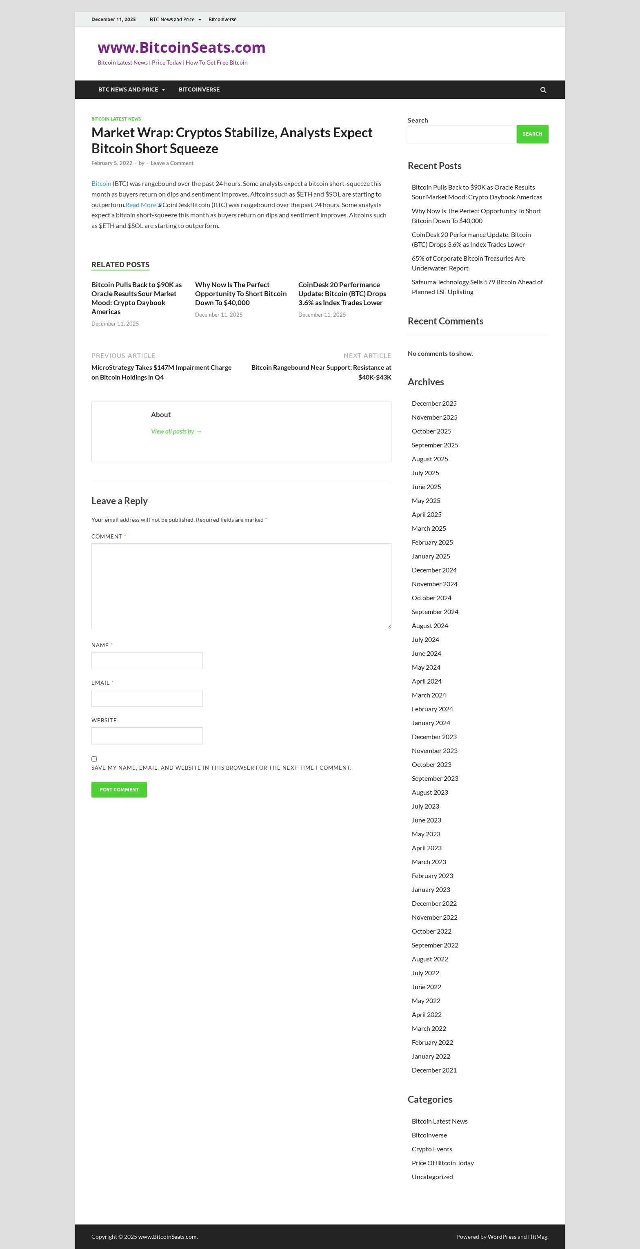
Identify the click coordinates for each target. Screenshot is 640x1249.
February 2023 (432, 875)
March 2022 (429, 1028)
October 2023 (431, 764)
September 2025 (435, 445)
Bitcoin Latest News (116, 119)
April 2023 (427, 847)
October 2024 (431, 597)
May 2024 (426, 667)
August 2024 (430, 625)
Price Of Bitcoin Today (443, 1162)
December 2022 (434, 903)
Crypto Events (432, 1149)
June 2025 (426, 486)
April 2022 (427, 1014)
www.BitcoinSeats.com (182, 47)
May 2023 (426, 834)
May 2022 (426, 1000)
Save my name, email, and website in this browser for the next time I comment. (221, 767)
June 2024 (426, 653)
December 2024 (434, 570)
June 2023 (426, 820)
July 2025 (425, 472)
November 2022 (435, 917)
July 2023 (425, 806)
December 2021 (434, 1070)
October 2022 (431, 931)
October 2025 (431, 431)
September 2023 (435, 778)
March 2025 (429, 528)
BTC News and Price (172, 19)
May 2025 (426, 500)
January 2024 (431, 722)
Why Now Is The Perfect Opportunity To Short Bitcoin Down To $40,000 (241, 293)
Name (102, 645)
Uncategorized (432, 1176)
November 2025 (435, 417)
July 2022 (425, 972)
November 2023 (435, 750)
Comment (109, 536)
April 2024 (427, 681)
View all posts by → (176, 431)
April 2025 (427, 514)
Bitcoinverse (223, 19)
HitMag (537, 1236)
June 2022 (426, 986)
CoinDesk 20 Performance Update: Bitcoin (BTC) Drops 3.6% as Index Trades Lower (342, 293)
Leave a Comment (172, 163)
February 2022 (432, 1042)
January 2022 (431, 1056)
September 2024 (435, 611)
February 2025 (432, 542)
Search (418, 120)
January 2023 (431, 889)
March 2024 (429, 695)
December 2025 (434, 403)
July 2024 (425, 639)
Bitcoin (101, 183)
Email (102, 682)
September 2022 (435, 945)
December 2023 (434, 736)
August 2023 (430, 792)
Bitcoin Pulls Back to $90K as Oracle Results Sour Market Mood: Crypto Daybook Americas (136, 298)
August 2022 (430, 959)
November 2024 (435, 584)
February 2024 (432, 709)
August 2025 (430, 459)
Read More (140, 204)
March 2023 (429, 861)
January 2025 (431, 556)
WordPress (502, 1236)
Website (104, 720)
